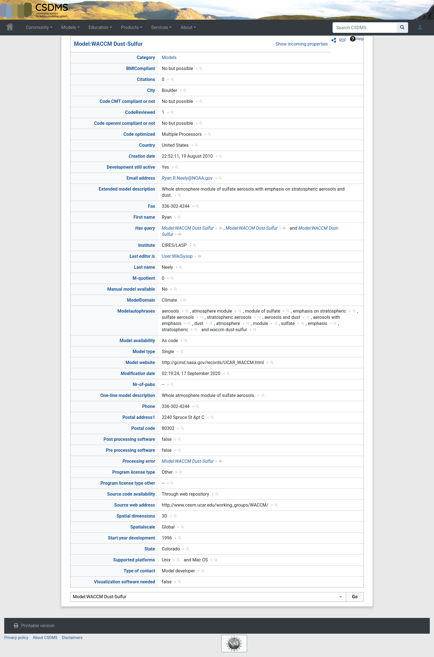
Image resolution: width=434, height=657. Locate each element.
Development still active (131, 167)
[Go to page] (402, 27)
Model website (140, 362)
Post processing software (129, 439)
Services (159, 27)
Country (147, 145)
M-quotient (144, 278)
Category (146, 57)
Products (130, 27)
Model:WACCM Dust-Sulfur (108, 43)
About (186, 27)
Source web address (134, 505)
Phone (148, 406)
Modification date (138, 373)
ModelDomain (141, 300)
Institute (146, 245)
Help (357, 39)
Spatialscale (142, 527)
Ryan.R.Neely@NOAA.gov (187, 178)
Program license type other (127, 483)
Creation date (142, 156)
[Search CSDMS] (365, 27)
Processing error (138, 461)
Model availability (137, 340)
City (151, 90)
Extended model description (127, 189)
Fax (151, 206)
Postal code (143, 428)
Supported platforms (134, 560)
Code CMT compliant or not (127, 101)
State (149, 549)
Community (37, 27)
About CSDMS (45, 637)
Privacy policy (16, 637)
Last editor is (142, 256)
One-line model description (127, 395)
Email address (140, 178)
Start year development (131, 538)
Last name (144, 267)
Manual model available (131, 289)
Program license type (133, 472)
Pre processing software (130, 450)
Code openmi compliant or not (124, 123)
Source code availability (131, 494)
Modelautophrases (136, 311)
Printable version (38, 625)
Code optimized (139, 134)
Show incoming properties (301, 44)
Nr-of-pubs (144, 384)
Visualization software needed (124, 581)
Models (68, 27)
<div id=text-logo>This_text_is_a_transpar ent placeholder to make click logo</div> (8, 9)
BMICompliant (140, 68)
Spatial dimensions (135, 516)
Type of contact (139, 571)
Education (98, 27)
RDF (342, 40)
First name (144, 217)
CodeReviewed (140, 112)
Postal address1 (138, 417)
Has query (145, 228)
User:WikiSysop (177, 256)
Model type (144, 351)
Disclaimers (72, 637)
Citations (146, 79)
